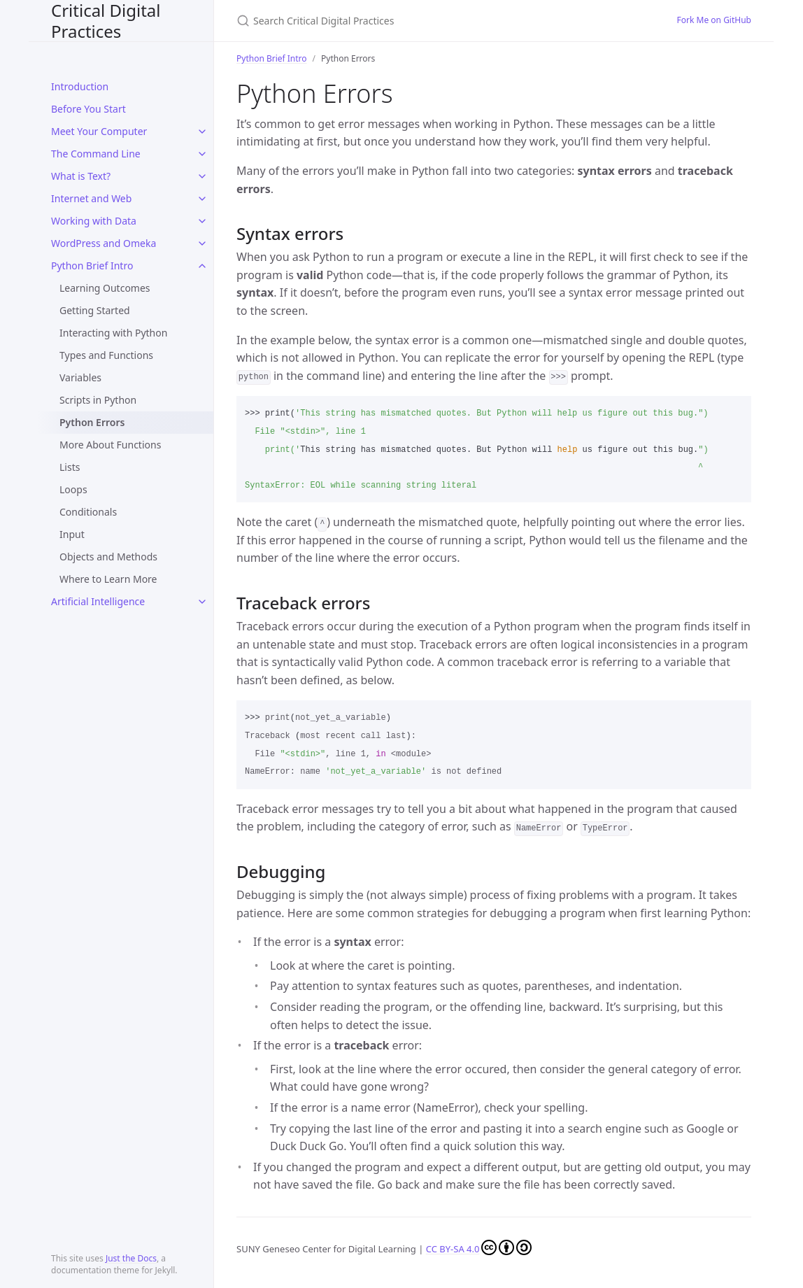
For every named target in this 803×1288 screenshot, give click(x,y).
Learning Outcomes (104, 288)
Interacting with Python (113, 332)
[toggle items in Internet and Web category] (202, 198)
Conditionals (88, 511)
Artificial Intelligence (98, 601)
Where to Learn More (108, 579)
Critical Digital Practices (106, 20)
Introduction (79, 86)
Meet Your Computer (99, 131)
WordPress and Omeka (103, 243)
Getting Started (94, 310)
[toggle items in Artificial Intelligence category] (202, 601)
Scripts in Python (97, 399)
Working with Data (93, 220)
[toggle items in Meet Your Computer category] (202, 131)
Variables (80, 377)
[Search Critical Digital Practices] (401, 20)
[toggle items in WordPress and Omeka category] (202, 243)
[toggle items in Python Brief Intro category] (202, 266)
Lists (69, 467)
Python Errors (92, 422)
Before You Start (88, 108)
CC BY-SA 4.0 (479, 1249)
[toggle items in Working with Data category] (202, 221)
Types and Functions (106, 355)
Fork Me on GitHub (714, 20)
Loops (73, 489)
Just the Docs (131, 1258)
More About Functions (110, 444)
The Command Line (96, 153)
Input (72, 534)
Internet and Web (91, 198)
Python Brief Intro (92, 265)
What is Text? (81, 176)
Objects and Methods (108, 556)
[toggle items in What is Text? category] (202, 176)
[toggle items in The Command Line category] (202, 154)
